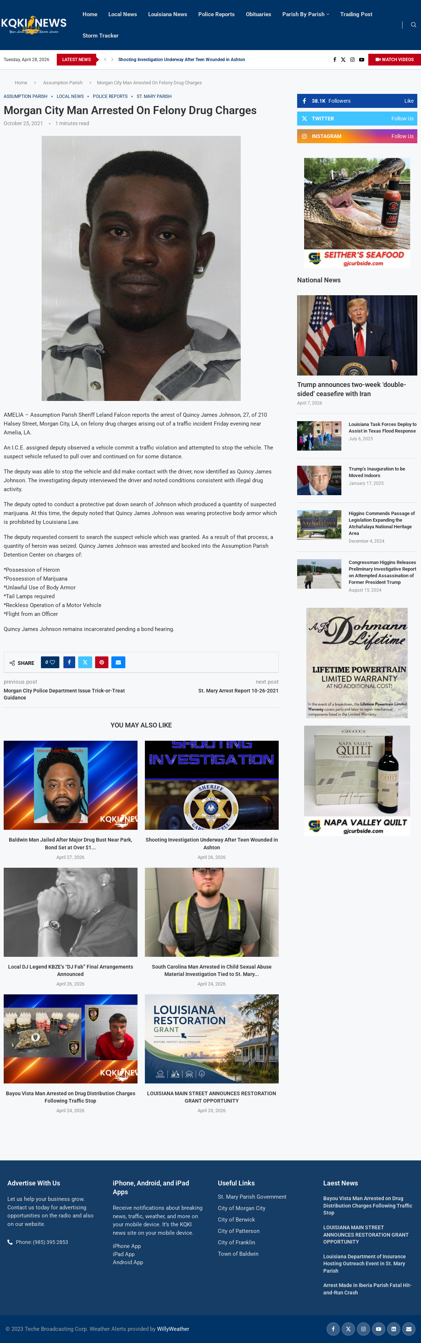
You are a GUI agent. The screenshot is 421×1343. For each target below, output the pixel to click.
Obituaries (258, 14)
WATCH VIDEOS (395, 59)
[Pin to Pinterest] (101, 662)
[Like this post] (52, 662)
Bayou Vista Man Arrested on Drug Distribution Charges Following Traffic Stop (367, 1205)
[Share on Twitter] (85, 662)
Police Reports (216, 14)
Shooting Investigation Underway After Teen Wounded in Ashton (181, 59)
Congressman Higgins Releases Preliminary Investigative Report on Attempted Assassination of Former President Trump (382, 572)
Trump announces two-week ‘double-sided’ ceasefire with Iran (351, 389)
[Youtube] (362, 60)
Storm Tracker (101, 35)
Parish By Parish (303, 14)
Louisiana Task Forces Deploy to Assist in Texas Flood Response (383, 428)
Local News (122, 14)
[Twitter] (343, 60)
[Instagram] (352, 60)
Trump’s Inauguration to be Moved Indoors (377, 472)
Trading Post (356, 14)
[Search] (413, 25)
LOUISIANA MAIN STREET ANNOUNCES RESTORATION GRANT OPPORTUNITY (366, 1234)
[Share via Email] (118, 662)
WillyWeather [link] (173, 1329)
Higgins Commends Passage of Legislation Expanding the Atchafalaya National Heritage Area (382, 523)
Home (90, 14)
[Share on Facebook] (69, 662)
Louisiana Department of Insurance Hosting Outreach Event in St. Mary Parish (364, 1264)
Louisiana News (167, 14)
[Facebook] (335, 60)
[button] (105, 60)
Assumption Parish (63, 82)
